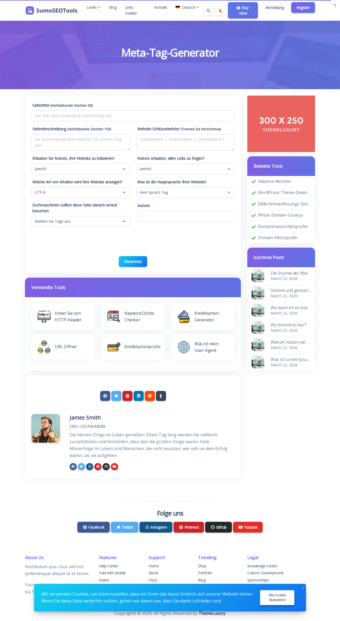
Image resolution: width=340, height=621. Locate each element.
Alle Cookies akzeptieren (277, 597)
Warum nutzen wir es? (291, 342)
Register (303, 7)
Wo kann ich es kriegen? (291, 307)
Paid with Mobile (112, 572)
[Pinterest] (127, 396)
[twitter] (81, 466)
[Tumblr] (161, 396)
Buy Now (242, 10)
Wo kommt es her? (288, 325)
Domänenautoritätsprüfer (283, 226)
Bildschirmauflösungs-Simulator (284, 204)
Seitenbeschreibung (71, 128)
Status (104, 580)
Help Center (108, 565)
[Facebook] (105, 396)
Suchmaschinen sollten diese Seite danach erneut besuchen (74, 207)
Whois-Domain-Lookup (280, 215)
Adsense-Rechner (274, 181)
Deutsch (187, 7)
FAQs (152, 580)
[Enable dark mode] (221, 10)
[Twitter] (116, 396)
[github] (106, 466)
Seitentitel (62, 105)
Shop (202, 565)
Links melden (131, 10)
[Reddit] (150, 396)
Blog (113, 7)
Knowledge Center (262, 565)
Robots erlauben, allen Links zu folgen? (170, 158)
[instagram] (89, 466)
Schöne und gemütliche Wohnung (291, 290)
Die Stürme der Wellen (291, 273)
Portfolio (205, 572)
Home (153, 565)
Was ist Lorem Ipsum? (291, 359)
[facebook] (73, 466)
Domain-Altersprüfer (278, 237)
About (153, 572)
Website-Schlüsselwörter (179, 128)
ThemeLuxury (211, 613)
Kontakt (160, 7)
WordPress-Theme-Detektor (284, 192)
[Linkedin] (139, 396)
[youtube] (114, 466)
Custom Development (265, 572)
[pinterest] (97, 466)
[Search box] (208, 10)
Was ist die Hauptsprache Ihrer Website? (171, 181)
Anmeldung (274, 7)
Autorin (143, 205)
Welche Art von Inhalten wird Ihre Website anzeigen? (77, 181)
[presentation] (133, 241)
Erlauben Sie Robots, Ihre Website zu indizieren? (73, 158)
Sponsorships (258, 580)
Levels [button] (94, 7)
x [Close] (303, 587)
